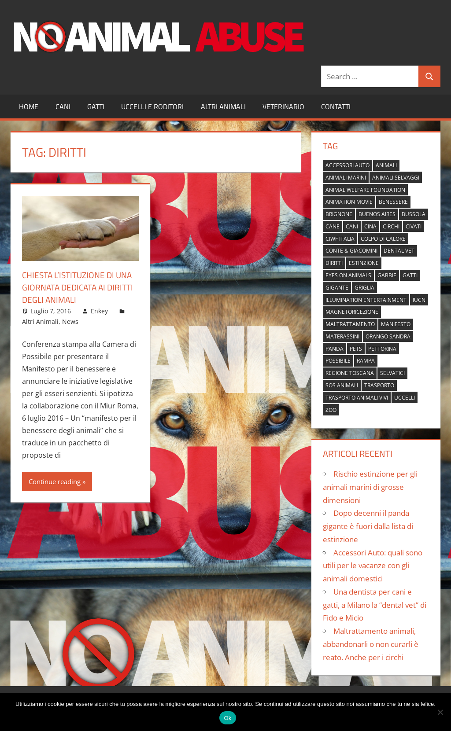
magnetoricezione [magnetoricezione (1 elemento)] (351, 312)
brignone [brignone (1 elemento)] (338, 214)
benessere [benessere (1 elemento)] (393, 202)
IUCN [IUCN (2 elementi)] (419, 300)
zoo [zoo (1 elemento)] (330, 410)
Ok (227, 718)
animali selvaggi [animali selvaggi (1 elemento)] (395, 177)
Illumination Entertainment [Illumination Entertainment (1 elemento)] (366, 300)
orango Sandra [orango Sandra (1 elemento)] (388, 336)
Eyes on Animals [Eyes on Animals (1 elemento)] (348, 275)
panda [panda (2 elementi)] (334, 349)
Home (28, 106)
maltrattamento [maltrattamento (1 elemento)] (350, 324)
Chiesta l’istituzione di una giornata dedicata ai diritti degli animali (80, 287)
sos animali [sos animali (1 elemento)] (341, 385)
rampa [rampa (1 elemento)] (366, 360)
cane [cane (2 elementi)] (332, 226)
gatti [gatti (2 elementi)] (410, 275)
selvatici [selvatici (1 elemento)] (392, 373)
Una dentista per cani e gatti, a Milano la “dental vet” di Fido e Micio (374, 605)
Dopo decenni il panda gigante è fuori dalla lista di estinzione (368, 526)
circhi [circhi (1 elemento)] (391, 226)
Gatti (95, 106)
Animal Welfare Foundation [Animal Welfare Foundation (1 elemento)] (365, 190)
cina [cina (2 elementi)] (370, 226)
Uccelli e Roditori (152, 106)
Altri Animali (223, 106)
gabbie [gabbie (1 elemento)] (386, 275)
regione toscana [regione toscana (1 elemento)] (349, 373)
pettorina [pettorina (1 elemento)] (382, 349)
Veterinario (283, 106)
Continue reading (55, 481)
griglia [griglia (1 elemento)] (364, 287)
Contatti (336, 106)
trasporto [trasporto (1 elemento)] (379, 385)
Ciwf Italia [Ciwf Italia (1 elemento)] (340, 238)
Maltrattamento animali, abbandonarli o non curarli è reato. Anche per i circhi (370, 644)
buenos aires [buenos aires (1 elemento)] (377, 214)
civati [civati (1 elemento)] (413, 226)
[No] (440, 712)
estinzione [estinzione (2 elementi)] (364, 263)
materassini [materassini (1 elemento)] (342, 336)
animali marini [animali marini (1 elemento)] (345, 177)
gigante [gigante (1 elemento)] (336, 287)
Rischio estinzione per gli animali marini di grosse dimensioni (370, 487)
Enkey (99, 311)
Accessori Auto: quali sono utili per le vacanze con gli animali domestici (372, 565)
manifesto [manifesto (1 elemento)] (395, 324)
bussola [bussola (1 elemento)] (413, 214)
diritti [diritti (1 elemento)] (334, 263)
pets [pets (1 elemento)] (356, 349)
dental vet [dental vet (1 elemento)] (399, 250)
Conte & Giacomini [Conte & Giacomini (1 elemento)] (351, 250)
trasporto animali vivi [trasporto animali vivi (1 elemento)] (356, 397)
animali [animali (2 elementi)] (386, 165)
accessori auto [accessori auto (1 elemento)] (347, 165)
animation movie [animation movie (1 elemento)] (349, 202)
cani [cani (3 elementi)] (352, 226)
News (70, 321)
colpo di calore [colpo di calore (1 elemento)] (383, 238)
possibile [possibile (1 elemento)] (338, 360)
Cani (62, 106)
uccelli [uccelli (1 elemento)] (404, 397)
